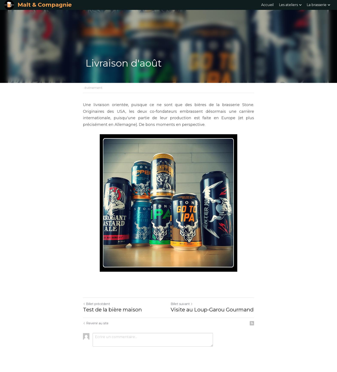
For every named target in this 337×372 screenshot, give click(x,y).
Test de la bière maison (112, 309)
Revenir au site (96, 323)
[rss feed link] (252, 323)
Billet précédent (96, 304)
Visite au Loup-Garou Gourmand (212, 309)
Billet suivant (182, 304)
